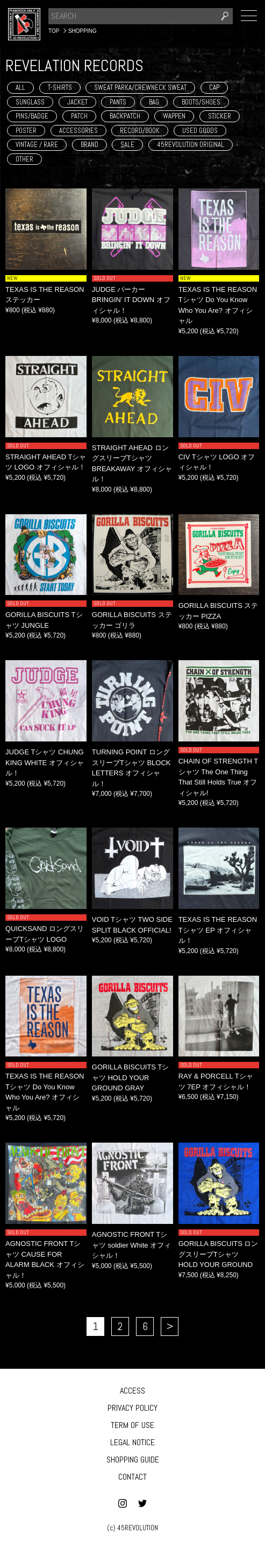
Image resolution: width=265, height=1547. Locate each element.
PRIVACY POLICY (132, 1407)
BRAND (89, 144)
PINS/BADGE (32, 116)
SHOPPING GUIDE (132, 1459)
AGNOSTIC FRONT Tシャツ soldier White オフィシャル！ (131, 1244)
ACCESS (132, 1390)
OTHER (24, 159)
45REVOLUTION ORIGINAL (190, 144)
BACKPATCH (125, 116)
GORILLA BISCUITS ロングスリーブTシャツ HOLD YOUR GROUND (218, 1254)
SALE (127, 144)
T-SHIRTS (60, 87)
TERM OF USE (132, 1425)
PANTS (118, 102)
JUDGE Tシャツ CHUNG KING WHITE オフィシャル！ (44, 762)
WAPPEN (174, 116)
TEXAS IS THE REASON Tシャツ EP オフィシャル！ (217, 929)
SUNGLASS (30, 102)
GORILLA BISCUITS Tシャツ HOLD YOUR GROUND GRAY (130, 1077)
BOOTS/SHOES (201, 102)
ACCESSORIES (78, 130)
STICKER (219, 116)
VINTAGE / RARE (37, 144)
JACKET (77, 102)
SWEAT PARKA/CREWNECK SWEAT (140, 87)
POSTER (26, 130)
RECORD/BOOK (140, 130)
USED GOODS (200, 130)
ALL (20, 87)
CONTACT (132, 1476)
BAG (154, 102)
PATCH (79, 116)
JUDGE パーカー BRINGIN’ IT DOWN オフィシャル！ (131, 299)
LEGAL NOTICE (132, 1442)
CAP (214, 87)
